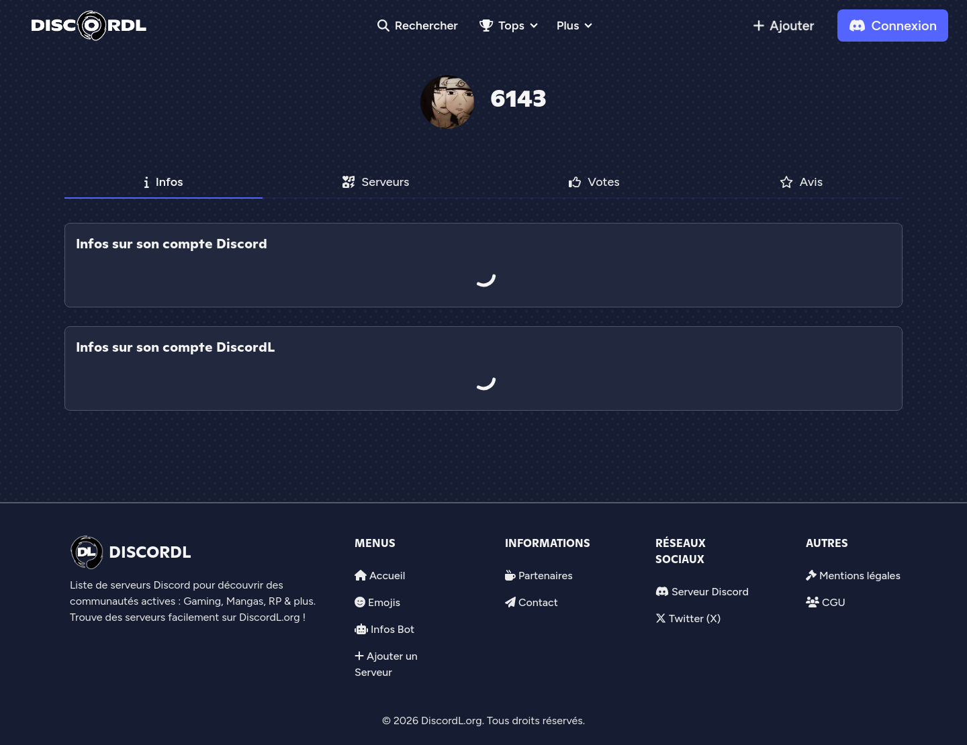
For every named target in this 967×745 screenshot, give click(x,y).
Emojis (384, 602)
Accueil (387, 575)
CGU (833, 602)
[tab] (483, 317)
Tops (501, 25)
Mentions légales (860, 575)
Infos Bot (392, 629)
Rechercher (417, 25)
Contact (538, 602)
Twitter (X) (695, 618)
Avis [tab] (801, 182)
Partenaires (545, 575)
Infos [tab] (163, 182)
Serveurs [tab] (375, 182)
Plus (568, 25)
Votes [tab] (594, 182)
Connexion (893, 25)
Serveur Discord (710, 591)
